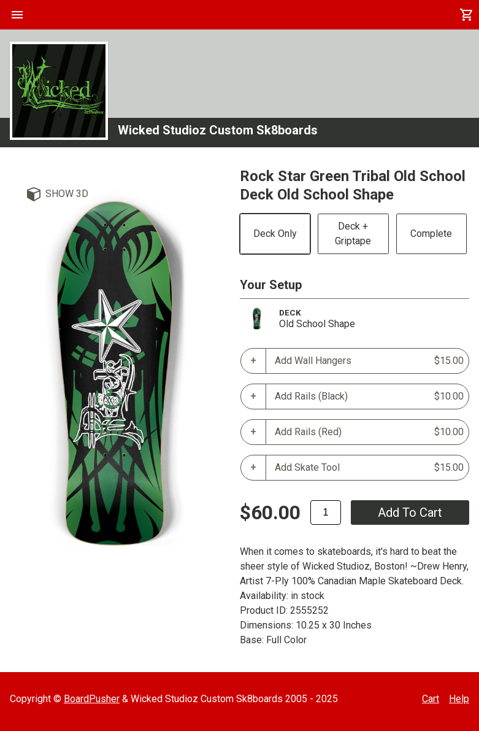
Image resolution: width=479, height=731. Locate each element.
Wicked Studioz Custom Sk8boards (218, 130)
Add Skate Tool (369, 467)
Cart (430, 699)
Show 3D (66, 193)
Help (459, 699)
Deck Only (275, 233)
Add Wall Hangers (369, 361)
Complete (431, 233)
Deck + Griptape (353, 233)
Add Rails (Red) (369, 432)
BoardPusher (92, 699)
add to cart (410, 512)
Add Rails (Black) (369, 396)
